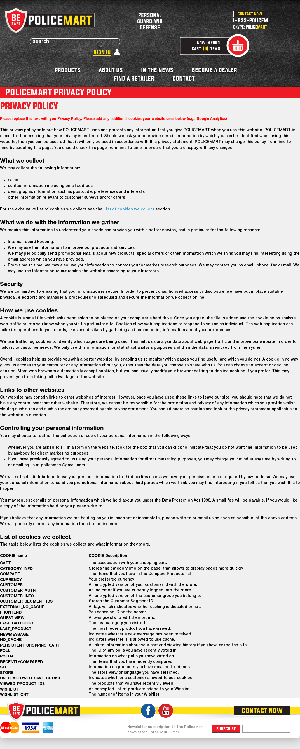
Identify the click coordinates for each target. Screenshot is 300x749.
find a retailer (134, 78)
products (68, 69)
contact (183, 78)
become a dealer (214, 69)
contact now (250, 13)
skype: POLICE (250, 26)
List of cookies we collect (129, 209)
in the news (157, 69)
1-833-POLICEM (250, 20)
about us (111, 69)
